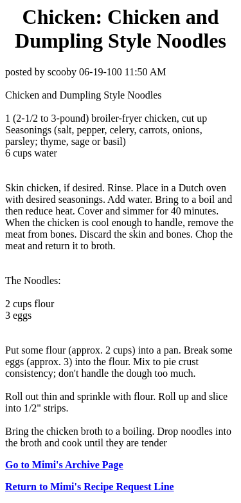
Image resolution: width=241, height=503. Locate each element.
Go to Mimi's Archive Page (64, 464)
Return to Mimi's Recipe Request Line (89, 486)
